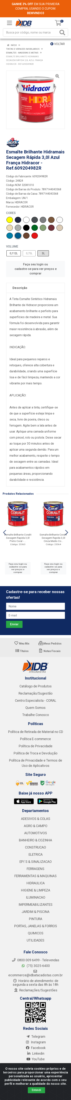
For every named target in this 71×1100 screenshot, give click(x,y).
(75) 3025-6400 (35, 966)
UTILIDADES (35, 940)
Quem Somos (35, 708)
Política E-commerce (35, 739)
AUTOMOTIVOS (35, 833)
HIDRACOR (21, 202)
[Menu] (9, 23)
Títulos (22, 651)
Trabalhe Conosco (35, 715)
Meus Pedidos (50, 643)
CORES (11, 213)
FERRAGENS (35, 869)
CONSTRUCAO (35, 847)
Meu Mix (21, 643)
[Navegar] (4, 532)
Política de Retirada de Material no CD (35, 732)
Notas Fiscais (49, 651)
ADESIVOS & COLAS (35, 819)
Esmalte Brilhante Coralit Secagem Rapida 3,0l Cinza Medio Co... (53, 537)
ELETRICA (36, 854)
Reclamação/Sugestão (35, 693)
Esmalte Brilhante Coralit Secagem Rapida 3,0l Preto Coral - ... (17, 537)
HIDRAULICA (36, 883)
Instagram (35, 1042)
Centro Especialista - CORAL (35, 700)
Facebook (36, 1048)
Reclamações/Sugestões (35, 990)
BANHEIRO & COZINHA (35, 840)
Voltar (57, 44)
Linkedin (35, 1053)
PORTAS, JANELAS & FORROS (35, 926)
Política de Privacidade (35, 746)
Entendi (36, 1090)
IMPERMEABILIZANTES (35, 905)
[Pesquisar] (63, 32)
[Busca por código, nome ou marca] (31, 32)
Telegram (35, 1036)
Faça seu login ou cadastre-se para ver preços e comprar (36, 269)
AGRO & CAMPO (35, 826)
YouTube (35, 1059)
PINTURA (35, 919)
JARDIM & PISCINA (35, 912)
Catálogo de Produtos (36, 686)
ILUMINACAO (35, 897)
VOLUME (12, 246)
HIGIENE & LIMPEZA (35, 890)
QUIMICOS (35, 933)
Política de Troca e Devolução (35, 753)
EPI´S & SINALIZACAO (36, 862)
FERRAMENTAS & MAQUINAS (35, 876)
